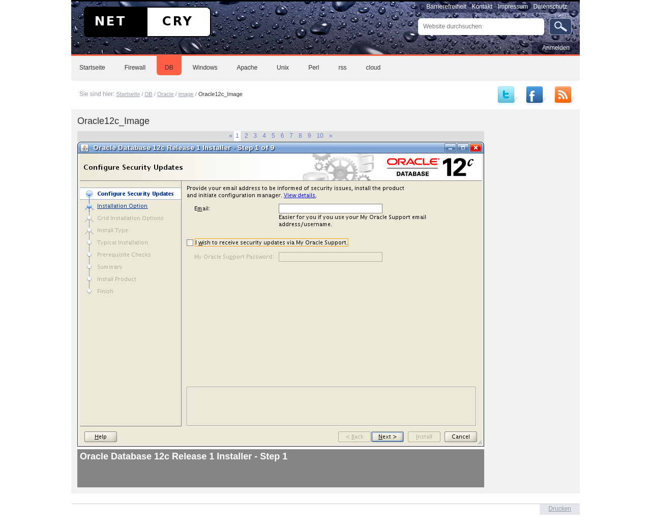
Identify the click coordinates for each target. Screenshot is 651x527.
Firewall (135, 67)
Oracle (165, 94)
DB (169, 67)
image (186, 94)
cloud (373, 67)
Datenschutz (551, 6)
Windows (205, 67)
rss (342, 67)
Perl (313, 67)
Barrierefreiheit (446, 6)
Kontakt (481, 6)
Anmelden (556, 47)
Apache (246, 67)
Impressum (513, 6)
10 (319, 135)
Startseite (92, 67)
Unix (283, 67)
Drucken (559, 508)
